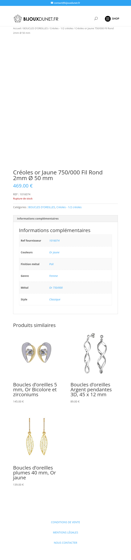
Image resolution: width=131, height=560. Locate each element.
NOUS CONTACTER (65, 542)
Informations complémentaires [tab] (38, 218)
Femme (53, 276)
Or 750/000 (56, 287)
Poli (51, 264)
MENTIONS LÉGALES (65, 532)
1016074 (54, 240)
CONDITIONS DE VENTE (65, 522)
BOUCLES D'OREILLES (35, 28)
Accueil (17, 28)
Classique (54, 299)
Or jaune (54, 252)
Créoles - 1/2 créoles (61, 28)
